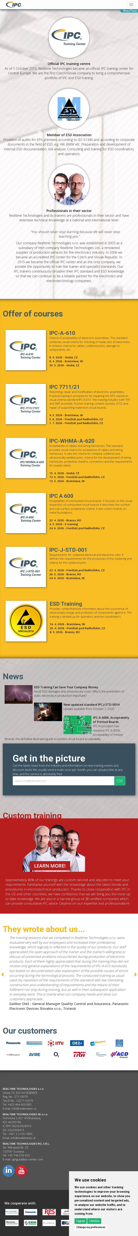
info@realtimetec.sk (23, 1138)
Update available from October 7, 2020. (91, 707)
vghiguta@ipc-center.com (27, 1159)
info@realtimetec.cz (24, 1108)
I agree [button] (80, 1220)
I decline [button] (94, 1220)
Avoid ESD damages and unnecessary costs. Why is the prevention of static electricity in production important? (79, 691)
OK (120, 781)
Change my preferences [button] (90, 1227)
